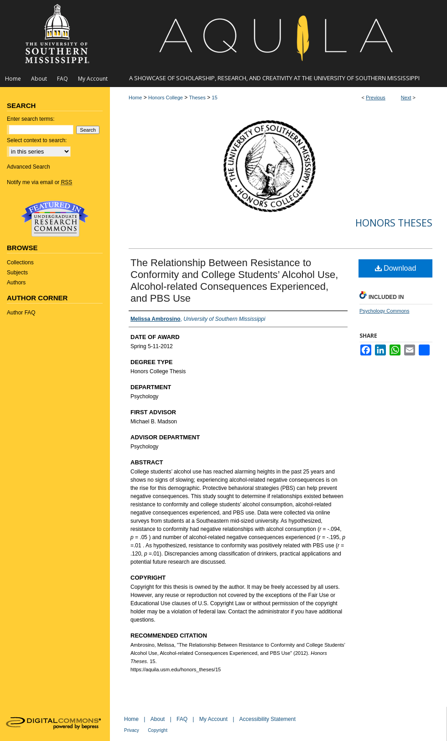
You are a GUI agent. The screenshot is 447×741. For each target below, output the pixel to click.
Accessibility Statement (267, 719)
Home (135, 97)
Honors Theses (393, 222)
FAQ (182, 719)
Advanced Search (28, 167)
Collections (20, 262)
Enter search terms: (31, 119)
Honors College (165, 97)
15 (214, 97)
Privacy (131, 730)
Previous (375, 97)
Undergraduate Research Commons (54, 219)
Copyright (157, 730)
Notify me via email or (39, 182)
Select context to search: (37, 140)
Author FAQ (21, 312)
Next (406, 97)
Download (395, 268)
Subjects (17, 272)
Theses (197, 97)
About (158, 719)
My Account (213, 719)
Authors (16, 282)
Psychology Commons (384, 311)
